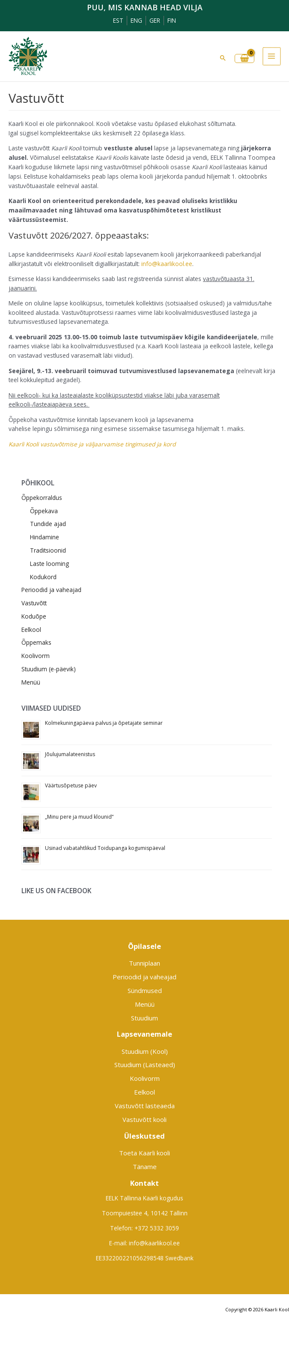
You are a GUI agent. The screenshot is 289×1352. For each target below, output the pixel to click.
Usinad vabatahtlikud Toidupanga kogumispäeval (105, 848)
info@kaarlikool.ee (166, 264)
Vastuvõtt (34, 603)
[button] (224, 58)
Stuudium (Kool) (145, 1051)
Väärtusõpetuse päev (71, 785)
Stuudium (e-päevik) (48, 669)
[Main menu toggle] (272, 56)
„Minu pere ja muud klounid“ (79, 816)
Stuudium (144, 1018)
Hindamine (44, 537)
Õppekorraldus (41, 498)
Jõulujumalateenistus (70, 754)
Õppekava (44, 511)
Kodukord (43, 577)
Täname (145, 1166)
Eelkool (31, 629)
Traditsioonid (48, 550)
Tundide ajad (48, 524)
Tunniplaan (144, 963)
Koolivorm (35, 656)
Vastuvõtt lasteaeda (145, 1105)
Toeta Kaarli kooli (144, 1153)
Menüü (30, 682)
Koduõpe (33, 616)
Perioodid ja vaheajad (51, 590)
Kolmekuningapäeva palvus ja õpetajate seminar (104, 723)
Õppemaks (36, 642)
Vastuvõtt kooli (144, 1119)
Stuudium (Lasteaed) (144, 1064)
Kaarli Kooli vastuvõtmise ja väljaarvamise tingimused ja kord (92, 444)
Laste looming (49, 563)
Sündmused (145, 990)
